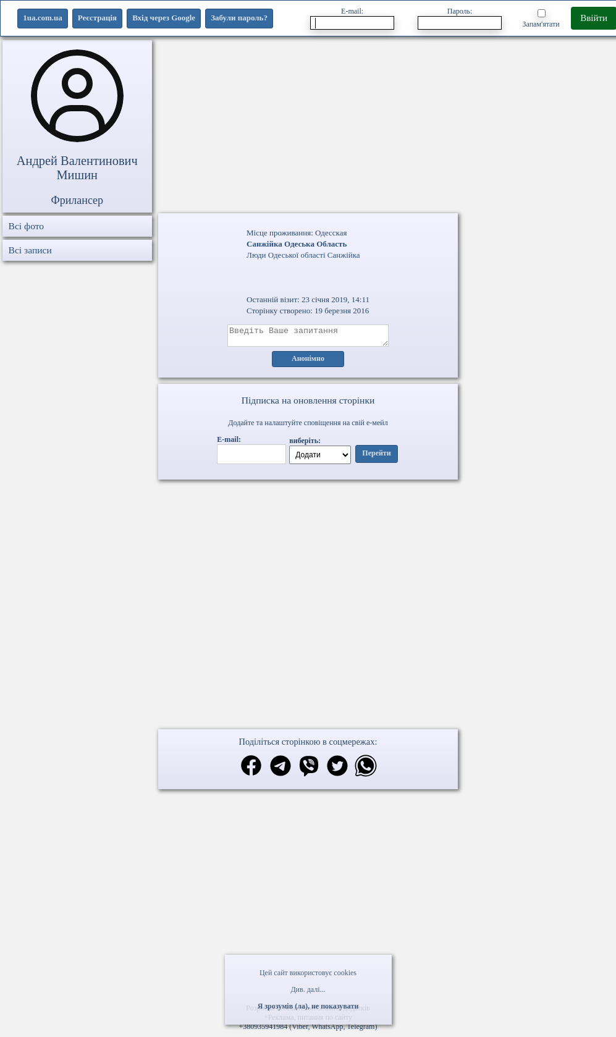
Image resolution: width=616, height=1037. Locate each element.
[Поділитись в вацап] (366, 771)
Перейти (376, 457)
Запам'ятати (540, 18)
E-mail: (352, 18)
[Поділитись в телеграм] (280, 771)
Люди (256, 255)
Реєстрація (97, 17)
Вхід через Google (163, 17)
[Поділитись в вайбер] (309, 771)
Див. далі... (307, 989)
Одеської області (297, 255)
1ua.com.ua (42, 17)
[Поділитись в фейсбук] (251, 770)
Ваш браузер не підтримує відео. (308, 520)
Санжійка (343, 255)
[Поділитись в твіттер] (337, 771)
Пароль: (460, 18)
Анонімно (308, 362)
